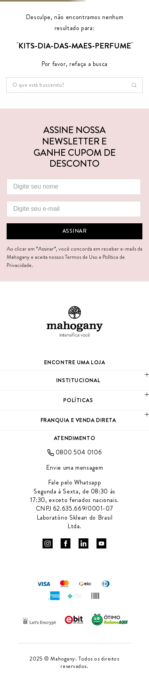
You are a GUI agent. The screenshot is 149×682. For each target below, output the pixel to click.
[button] (74, 380)
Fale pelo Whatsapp (74, 482)
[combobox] (74, 85)
